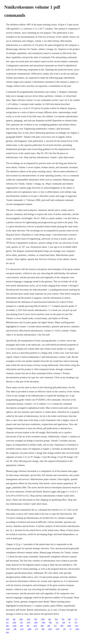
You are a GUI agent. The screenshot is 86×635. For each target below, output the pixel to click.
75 (70, 629)
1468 (69, 626)
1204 (77, 629)
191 (64, 629)
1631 (28, 619)
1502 (14, 622)
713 (76, 622)
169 (14, 619)
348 (15, 629)
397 (28, 626)
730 (62, 619)
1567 (36, 622)
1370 (28, 622)
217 (76, 619)
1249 (14, 626)
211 (7, 622)
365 (35, 619)
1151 (76, 626)
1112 (22, 629)
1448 (29, 629)
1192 (57, 629)
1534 (35, 626)
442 (56, 619)
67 (70, 622)
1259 (42, 619)
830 (21, 626)
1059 (21, 619)
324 (7, 619)
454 (7, 632)
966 (62, 626)
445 (49, 619)
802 (50, 622)
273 (36, 629)
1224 (8, 629)
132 (57, 622)
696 (69, 619)
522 (21, 622)
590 (7, 626)
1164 (43, 622)
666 (42, 626)
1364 (50, 629)
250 (63, 622)
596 (48, 626)
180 (43, 629)
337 (55, 626)
